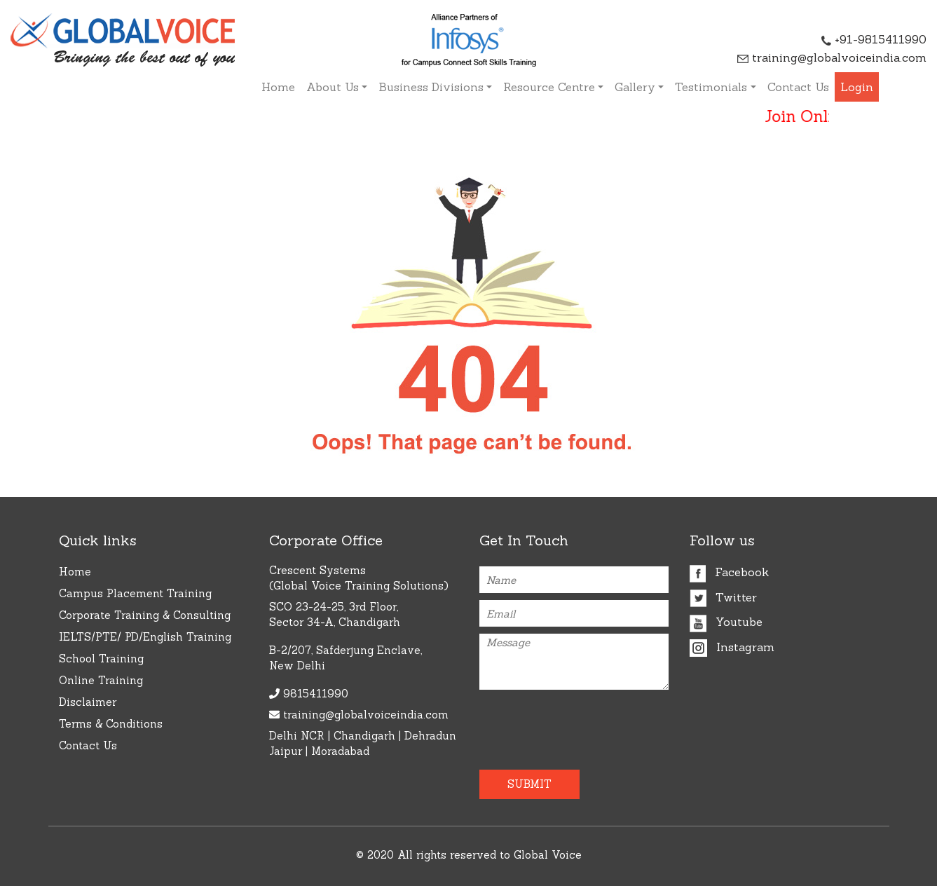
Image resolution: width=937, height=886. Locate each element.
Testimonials (711, 87)
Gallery (635, 87)
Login (856, 87)
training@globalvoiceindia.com (831, 57)
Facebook (729, 572)
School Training (101, 658)
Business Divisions (431, 87)
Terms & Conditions (111, 723)
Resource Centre (549, 87)
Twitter (723, 597)
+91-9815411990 (873, 39)
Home (278, 87)
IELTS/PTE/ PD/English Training (145, 636)
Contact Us (798, 87)
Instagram (732, 647)
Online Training (101, 680)
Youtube (726, 622)
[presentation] (561, 724)
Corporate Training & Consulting (145, 615)
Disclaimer (87, 702)
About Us (332, 87)
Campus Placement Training (135, 593)
